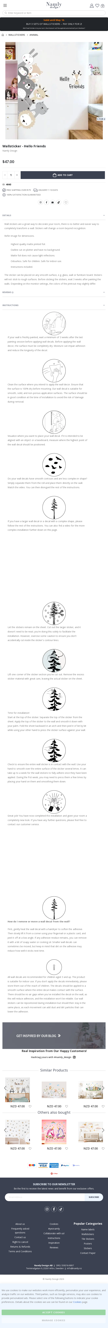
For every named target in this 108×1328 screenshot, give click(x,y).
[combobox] (54, 12)
